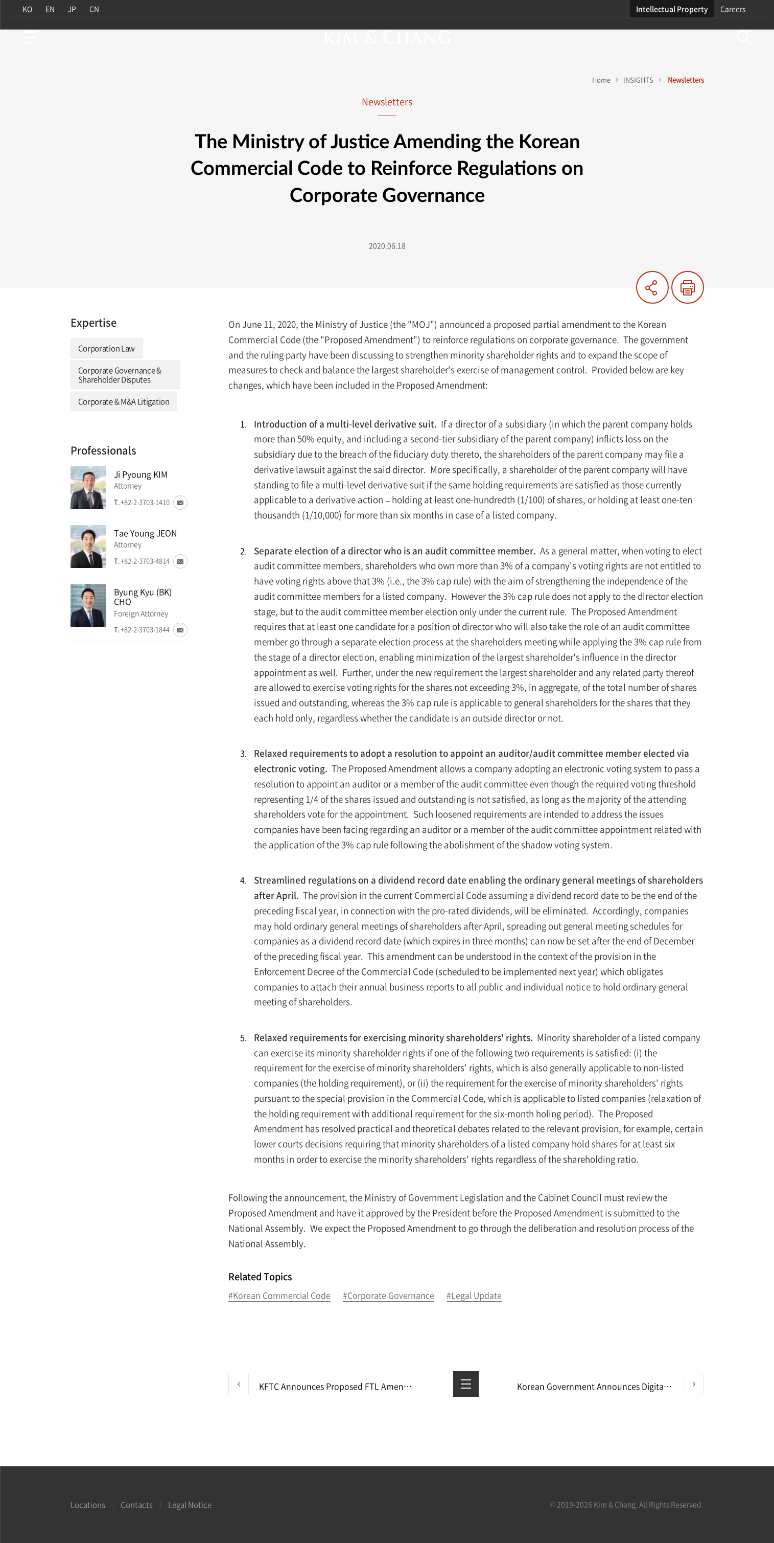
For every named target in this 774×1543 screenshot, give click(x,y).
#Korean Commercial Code (279, 1295)
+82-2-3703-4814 (145, 560)
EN (48, 9)
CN (94, 9)
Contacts (137, 1504)
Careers (736, 9)
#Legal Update (474, 1295)
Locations (88, 1504)
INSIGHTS (638, 79)
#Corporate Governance (388, 1295)
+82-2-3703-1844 (145, 629)
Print (687, 287)
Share (652, 287)
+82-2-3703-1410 (145, 502)
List (466, 1384)
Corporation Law (106, 348)
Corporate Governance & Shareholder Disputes (119, 375)
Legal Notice (190, 1504)
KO (24, 9)
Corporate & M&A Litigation (124, 401)
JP (71, 9)
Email (180, 502)
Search (747, 37)
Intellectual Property (676, 9)
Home (601, 79)
